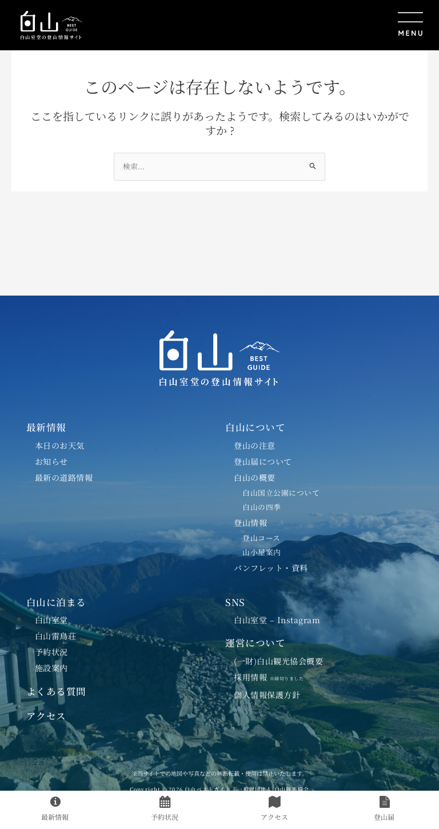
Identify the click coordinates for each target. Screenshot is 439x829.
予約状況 (51, 651)
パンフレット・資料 (271, 567)
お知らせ (51, 461)
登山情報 (250, 522)
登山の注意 (255, 445)
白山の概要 (255, 477)
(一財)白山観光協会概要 (278, 661)
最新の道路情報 (64, 477)
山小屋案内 (261, 552)
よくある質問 (56, 691)
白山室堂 (51, 619)
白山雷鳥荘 (56, 635)
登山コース (261, 537)
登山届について (263, 461)
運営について (255, 642)
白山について (255, 427)
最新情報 (46, 427)
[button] (260, 25)
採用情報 (273, 677)
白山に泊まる (56, 602)
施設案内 (51, 667)
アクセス (46, 716)
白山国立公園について (281, 492)
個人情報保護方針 (267, 694)
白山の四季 (261, 506)
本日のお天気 (60, 445)
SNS (235, 602)
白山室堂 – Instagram (277, 619)
